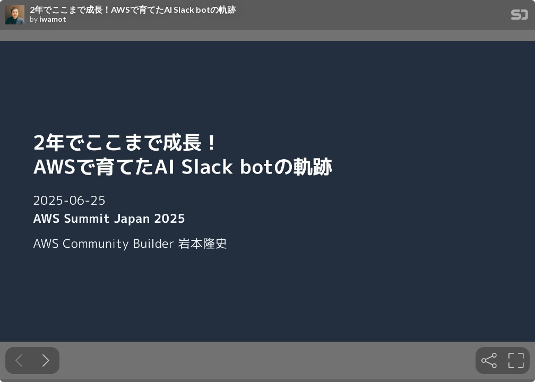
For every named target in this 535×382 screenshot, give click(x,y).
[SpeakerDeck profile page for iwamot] (14, 15)
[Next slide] (46, 360)
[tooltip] (489, 360)
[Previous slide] (19, 360)
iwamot (52, 19)
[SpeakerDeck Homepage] (519, 17)
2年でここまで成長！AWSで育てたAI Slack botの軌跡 (133, 9)
